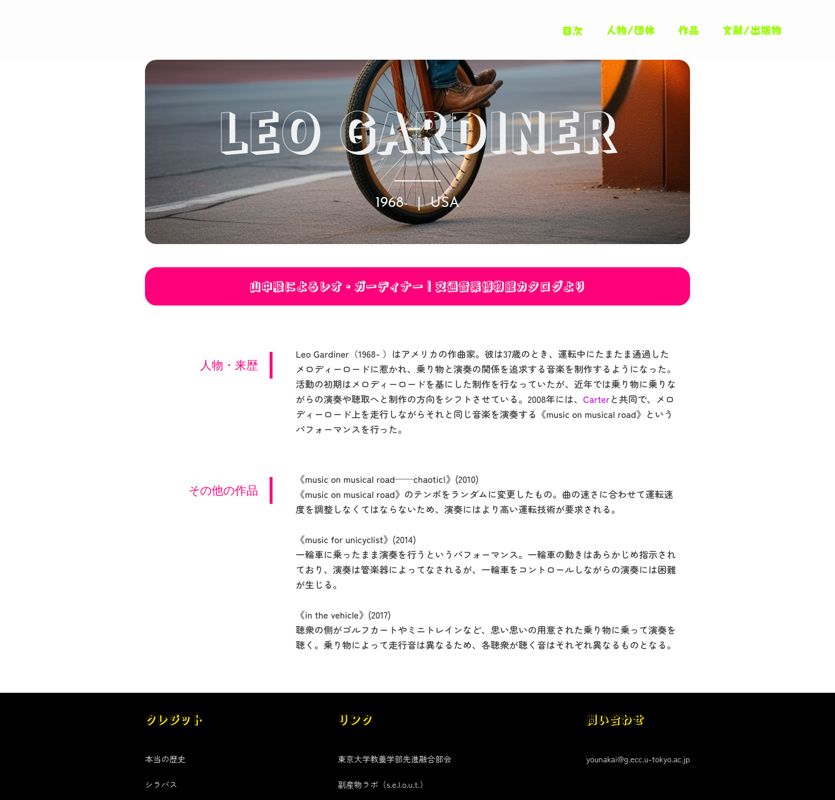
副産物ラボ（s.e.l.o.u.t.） (382, 784)
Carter (596, 399)
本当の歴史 (165, 759)
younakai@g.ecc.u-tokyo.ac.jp (638, 759)
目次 (572, 30)
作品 (688, 29)
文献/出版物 (752, 29)
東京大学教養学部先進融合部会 (394, 759)
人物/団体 (630, 29)
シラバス (161, 784)
